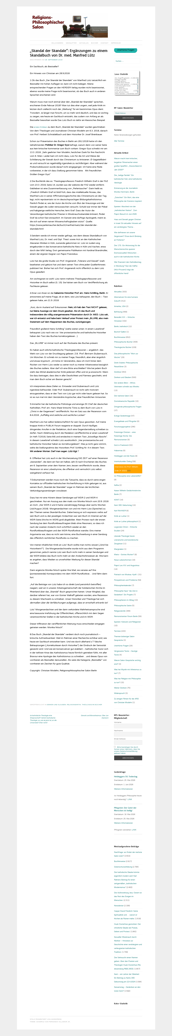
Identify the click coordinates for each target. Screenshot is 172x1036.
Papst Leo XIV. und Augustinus (126, 565)
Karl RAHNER (120, 511)
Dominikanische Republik (124, 401)
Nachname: (118, 731)
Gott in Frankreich (121, 445)
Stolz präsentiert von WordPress (46, 1019)
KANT (116, 500)
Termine (117, 631)
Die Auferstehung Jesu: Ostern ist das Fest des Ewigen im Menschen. (128, 896)
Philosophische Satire (123, 605)
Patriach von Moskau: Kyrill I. (126, 574)
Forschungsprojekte (122, 427)
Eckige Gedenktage (122, 416)
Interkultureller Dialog (123, 461)
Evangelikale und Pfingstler (125, 421)
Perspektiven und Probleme (125, 580)
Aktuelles (84, 43)
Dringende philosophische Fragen (127, 407)
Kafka (116, 485)
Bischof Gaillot (120, 332)
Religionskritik (74, 704)
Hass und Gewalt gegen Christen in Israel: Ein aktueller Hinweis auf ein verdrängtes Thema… (127, 223)
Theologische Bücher (92, 704)
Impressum (116, 43)
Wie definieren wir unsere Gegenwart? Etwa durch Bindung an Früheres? (127, 236)
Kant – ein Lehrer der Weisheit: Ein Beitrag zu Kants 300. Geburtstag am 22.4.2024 (126, 978)
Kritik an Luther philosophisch (126, 521)
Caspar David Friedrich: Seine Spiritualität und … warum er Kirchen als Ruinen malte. (126, 915)
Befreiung (118, 312)
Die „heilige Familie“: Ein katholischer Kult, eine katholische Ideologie (128, 179)
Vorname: (118, 722)
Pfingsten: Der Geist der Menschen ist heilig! (125, 809)
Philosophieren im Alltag (124, 600)
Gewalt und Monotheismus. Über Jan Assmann (94, 717)
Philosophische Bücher (123, 342)
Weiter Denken (120, 688)
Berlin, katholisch (121, 326)
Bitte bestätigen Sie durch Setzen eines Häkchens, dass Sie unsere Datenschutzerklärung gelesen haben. (127, 750)
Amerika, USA (120, 306)
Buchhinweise (119, 337)
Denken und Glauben (56, 704)
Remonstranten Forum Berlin (126, 616)
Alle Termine (119, 141)
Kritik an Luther (120, 516)
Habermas (118, 450)
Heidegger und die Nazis (124, 456)
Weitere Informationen (123, 789)
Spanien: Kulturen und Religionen (127, 622)
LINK (130, 799)
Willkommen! (57, 43)
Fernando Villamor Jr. (59, 1022)
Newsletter (71, 43)
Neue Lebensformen (122, 560)
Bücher (94, 43)
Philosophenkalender (122, 585)
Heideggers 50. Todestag (125, 776)
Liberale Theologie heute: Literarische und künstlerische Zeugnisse (126, 540)
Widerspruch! (119, 693)
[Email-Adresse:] (128, 113)
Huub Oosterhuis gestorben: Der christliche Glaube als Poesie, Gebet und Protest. (127, 928)
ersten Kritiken (41, 127)
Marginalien (119, 549)
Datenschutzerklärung (123, 867)
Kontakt (104, 43)
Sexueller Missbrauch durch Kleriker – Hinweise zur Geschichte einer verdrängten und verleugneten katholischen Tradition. (128, 944)
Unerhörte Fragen (125, 50)
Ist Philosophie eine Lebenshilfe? (127, 476)
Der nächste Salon (121, 396)
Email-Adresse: (120, 739)
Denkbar (117, 372)
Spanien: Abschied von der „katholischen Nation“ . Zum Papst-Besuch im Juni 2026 (125, 210)
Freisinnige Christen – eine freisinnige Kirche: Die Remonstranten (125, 436)
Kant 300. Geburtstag (123, 505)
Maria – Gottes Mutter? (124, 554)
